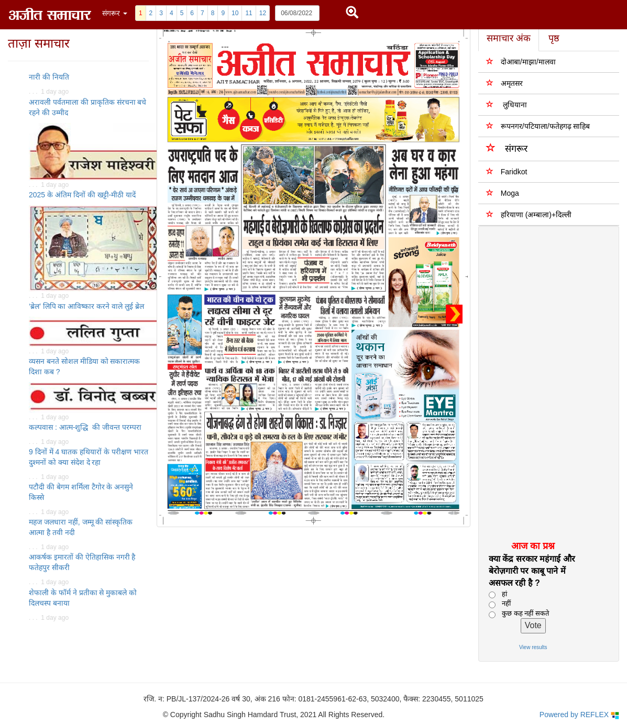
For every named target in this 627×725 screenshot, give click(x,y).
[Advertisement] (543, 383)
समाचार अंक (509, 38)
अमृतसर (504, 83)
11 (248, 13)
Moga (502, 192)
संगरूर (506, 148)
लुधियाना (506, 104)
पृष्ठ (553, 38)
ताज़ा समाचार (39, 43)
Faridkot (506, 171)
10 (235, 13)
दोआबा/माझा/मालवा (521, 61)
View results (533, 647)
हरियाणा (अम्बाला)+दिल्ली (528, 214)
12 (262, 13)
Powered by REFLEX (579, 714)
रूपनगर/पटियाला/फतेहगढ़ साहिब (538, 125)
